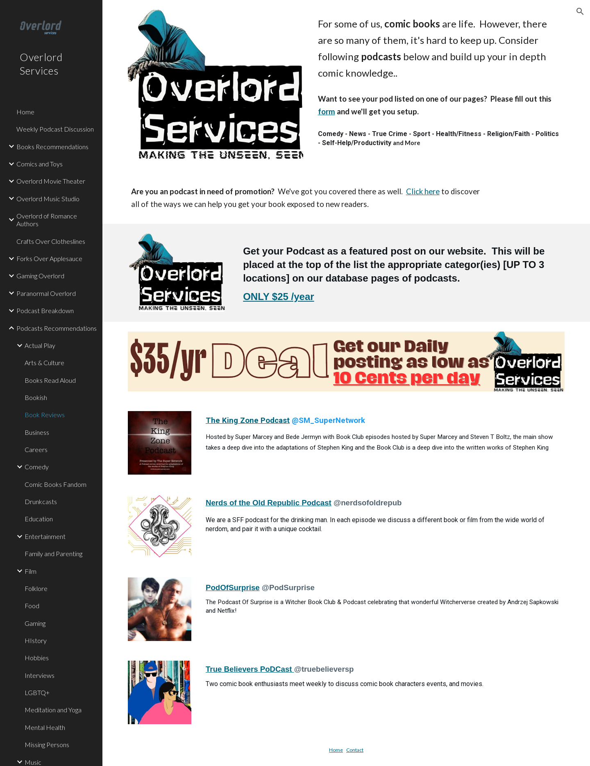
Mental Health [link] (45, 727)
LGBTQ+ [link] (37, 692)
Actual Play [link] (40, 345)
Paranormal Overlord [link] (46, 293)
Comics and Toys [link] (39, 164)
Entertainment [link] (45, 536)
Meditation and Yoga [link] (53, 710)
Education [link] (39, 519)
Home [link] (25, 112)
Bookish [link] (36, 397)
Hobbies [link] (37, 657)
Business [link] (37, 432)
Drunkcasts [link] (41, 501)
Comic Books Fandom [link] (55, 484)
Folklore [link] (36, 588)
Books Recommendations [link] (52, 146)
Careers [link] (36, 449)
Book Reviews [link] (45, 414)
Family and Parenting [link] (53, 553)
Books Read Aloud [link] (50, 380)
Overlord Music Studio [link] (47, 198)
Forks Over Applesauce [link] (49, 258)
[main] (440, 48)
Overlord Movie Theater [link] (50, 181)
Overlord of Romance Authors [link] (46, 219)
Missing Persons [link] (47, 744)
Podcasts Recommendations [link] (56, 328)
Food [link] (32, 605)
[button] (580, 11)
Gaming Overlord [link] (40, 276)
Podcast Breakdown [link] (45, 310)
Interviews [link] (39, 675)
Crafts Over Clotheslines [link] (50, 241)
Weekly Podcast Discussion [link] (55, 129)
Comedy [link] (37, 467)
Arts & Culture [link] (44, 362)
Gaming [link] (35, 623)
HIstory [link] (36, 640)
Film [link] (30, 571)
